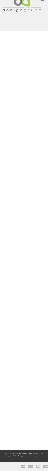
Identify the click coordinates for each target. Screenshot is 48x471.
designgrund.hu (23, 456)
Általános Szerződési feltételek (15, 453)
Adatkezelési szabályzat (35, 453)
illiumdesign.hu (35, 456)
